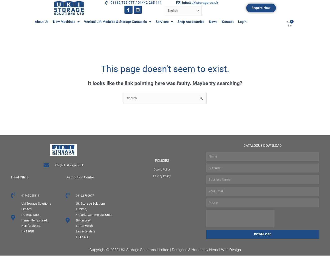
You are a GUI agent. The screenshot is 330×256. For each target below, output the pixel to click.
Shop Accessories (190, 22)
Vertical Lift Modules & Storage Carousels (117, 22)
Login (242, 22)
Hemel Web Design (225, 250)
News (213, 22)
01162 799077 (86, 196)
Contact (228, 22)
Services (164, 22)
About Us (42, 22)
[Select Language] (185, 11)
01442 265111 (31, 196)
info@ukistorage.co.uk (69, 165)
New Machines (66, 22)
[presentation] (240, 219)
